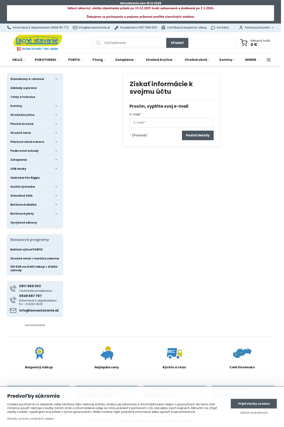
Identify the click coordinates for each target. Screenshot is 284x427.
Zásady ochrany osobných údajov (30, 420)
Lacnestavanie (35, 325)
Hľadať (177, 42)
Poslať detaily (198, 135)
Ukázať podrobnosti (253, 414)
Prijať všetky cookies (254, 405)
